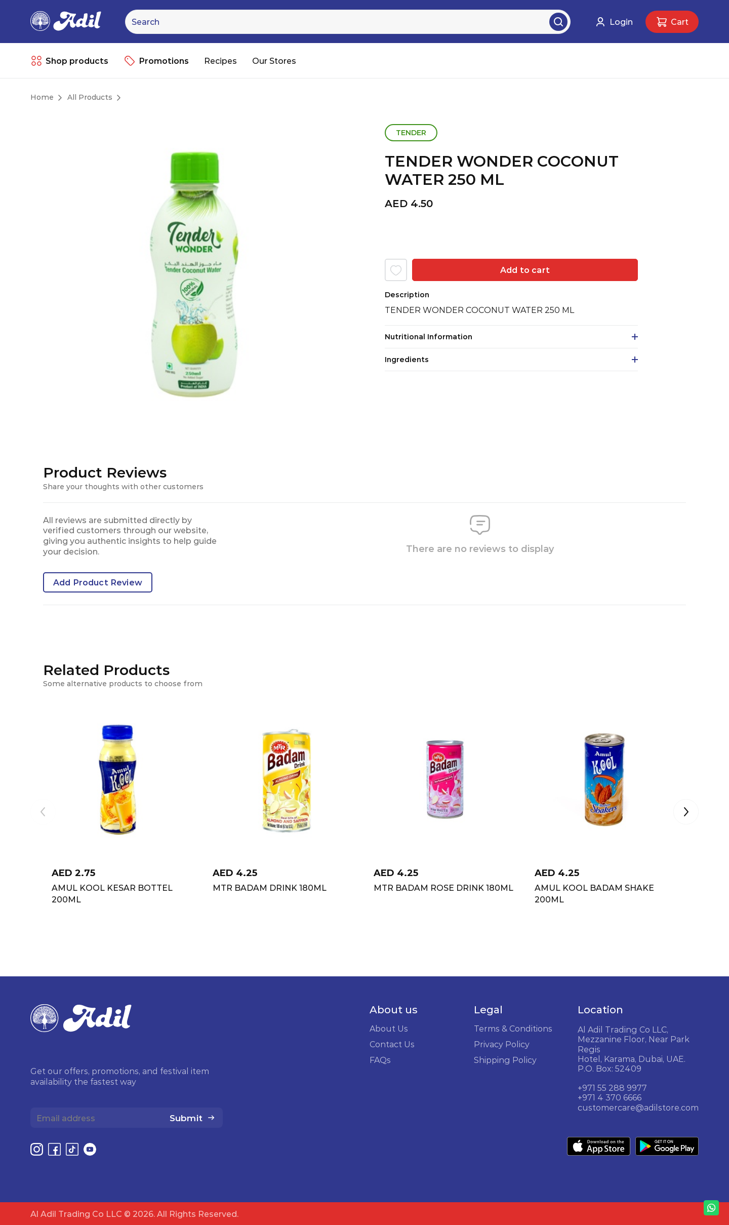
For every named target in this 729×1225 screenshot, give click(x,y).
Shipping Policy (505, 1060)
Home (42, 97)
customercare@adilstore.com (638, 1107)
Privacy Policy (502, 1044)
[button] (686, 812)
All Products (89, 97)
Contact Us (392, 1044)
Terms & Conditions (513, 1028)
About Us (389, 1028)
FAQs (380, 1060)
